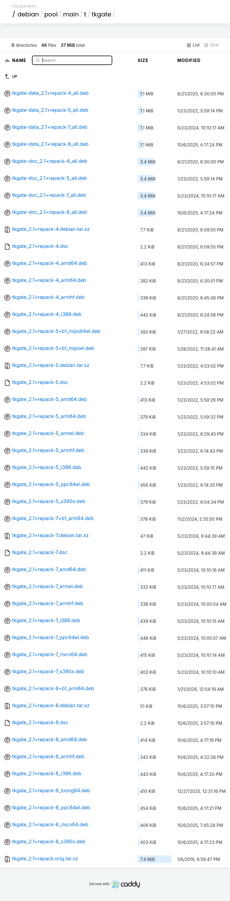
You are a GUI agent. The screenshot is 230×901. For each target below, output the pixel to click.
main (71, 14)
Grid (211, 45)
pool (51, 14)
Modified (189, 60)
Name (20, 60)
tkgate (101, 14)
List (193, 45)
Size (143, 60)
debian (28, 14)
